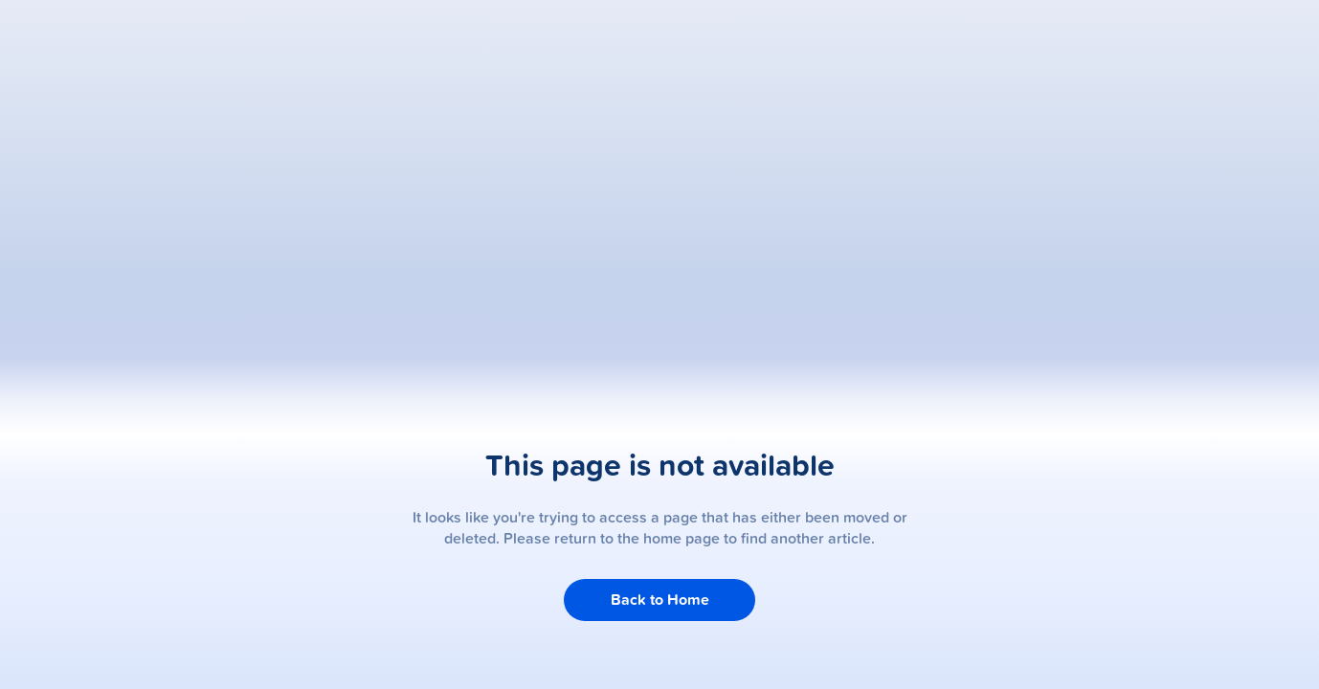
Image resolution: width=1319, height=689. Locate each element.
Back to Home (660, 600)
